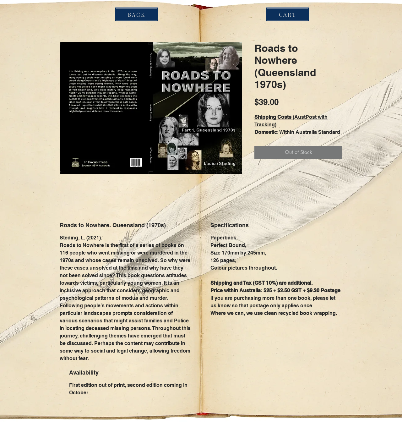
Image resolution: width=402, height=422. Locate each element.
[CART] (287, 14)
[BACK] (136, 14)
